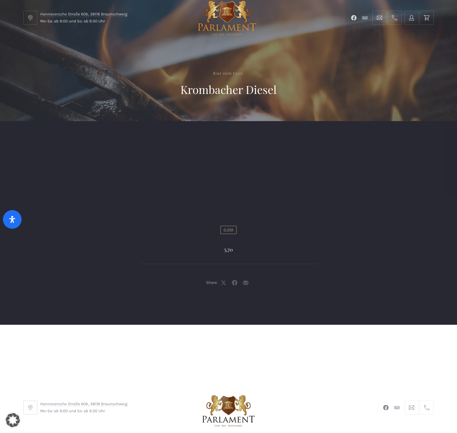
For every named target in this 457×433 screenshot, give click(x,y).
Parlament (118, 135)
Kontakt (195, 135)
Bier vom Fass (228, 73)
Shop (157, 135)
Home (41, 135)
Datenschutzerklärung (281, 394)
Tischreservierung (403, 135)
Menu (77, 135)
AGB (158, 394)
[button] (13, 420)
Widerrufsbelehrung (227, 394)
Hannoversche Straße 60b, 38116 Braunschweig (83, 14)
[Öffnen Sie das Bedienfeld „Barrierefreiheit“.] (12, 219)
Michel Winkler (313, 412)
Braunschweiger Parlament (189, 412)
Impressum (184, 394)
